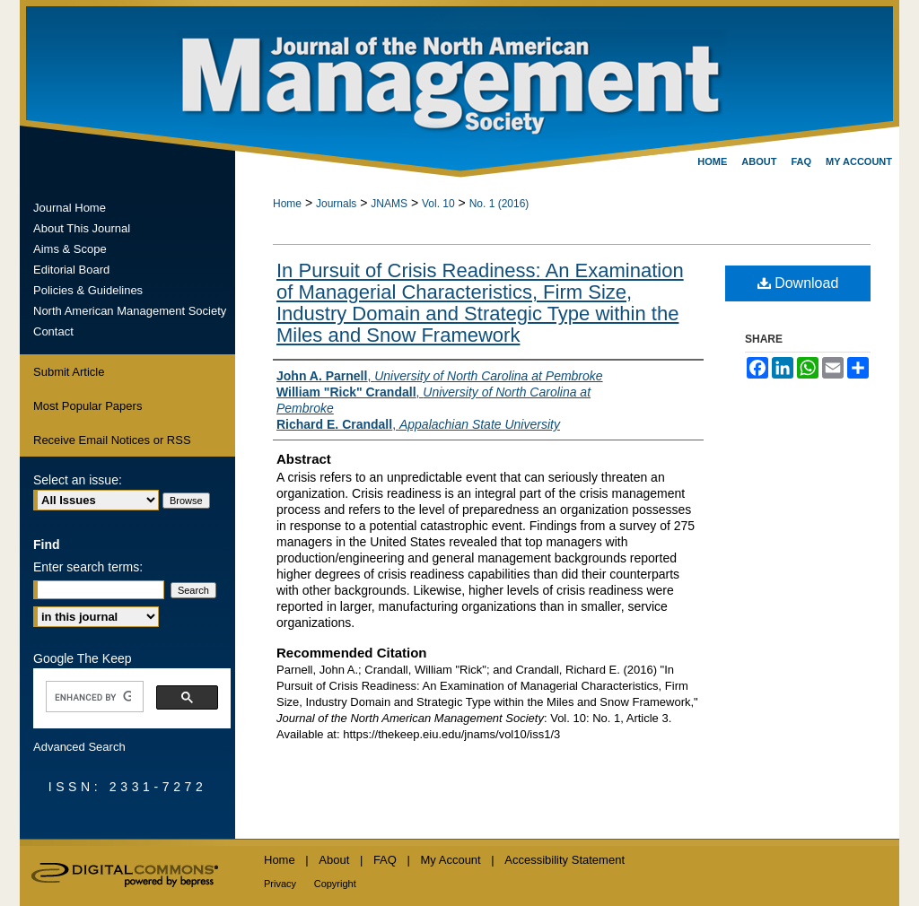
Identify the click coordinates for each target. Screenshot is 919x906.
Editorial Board (71, 269)
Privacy (280, 883)
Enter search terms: (88, 567)
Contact (53, 331)
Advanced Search (79, 747)
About (334, 860)
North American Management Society (129, 311)
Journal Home (69, 207)
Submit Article (68, 372)
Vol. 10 (438, 203)
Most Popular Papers (87, 406)
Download (798, 283)
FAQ (385, 860)
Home (287, 203)
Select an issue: (77, 480)
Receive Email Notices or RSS (112, 440)
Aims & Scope (70, 249)
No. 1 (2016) (499, 203)
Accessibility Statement (564, 860)
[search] (93, 697)
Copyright (335, 883)
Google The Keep (82, 658)
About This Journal (81, 228)
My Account (451, 860)
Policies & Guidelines (88, 290)
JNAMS (389, 203)
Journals (336, 203)
